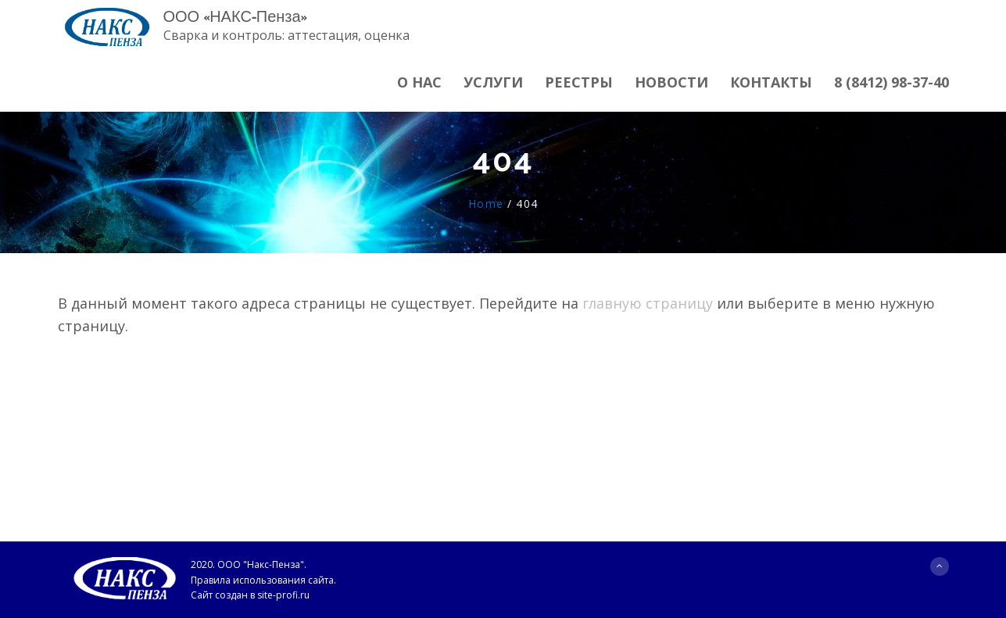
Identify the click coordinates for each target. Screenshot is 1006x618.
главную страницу (647, 303)
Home (486, 203)
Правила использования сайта (262, 580)
